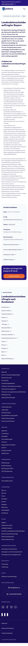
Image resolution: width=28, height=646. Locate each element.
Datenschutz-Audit (6, 377)
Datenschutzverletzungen (8, 397)
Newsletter (4, 499)
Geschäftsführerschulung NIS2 (9, 415)
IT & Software (5, 433)
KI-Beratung (4, 567)
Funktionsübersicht (6, 407)
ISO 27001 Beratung (6, 471)
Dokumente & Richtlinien (8, 421)
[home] (7, 9)
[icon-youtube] (15, 607)
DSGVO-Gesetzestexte (7, 536)
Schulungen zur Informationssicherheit (11, 552)
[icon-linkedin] (2, 607)
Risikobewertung (5, 394)
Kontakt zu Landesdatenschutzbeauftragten (13, 531)
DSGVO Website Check (7, 539)
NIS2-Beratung (5, 463)
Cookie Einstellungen (7, 633)
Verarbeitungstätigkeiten (8, 383)
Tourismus (4, 442)
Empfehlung (4, 513)
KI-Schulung (4, 564)
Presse (3, 496)
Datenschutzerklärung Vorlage (9, 534)
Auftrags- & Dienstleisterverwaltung (11, 386)
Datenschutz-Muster (6, 525)
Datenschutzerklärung (7, 628)
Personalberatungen (6, 439)
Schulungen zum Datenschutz (9, 549)
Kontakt (3, 501)
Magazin (3, 522)
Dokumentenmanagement (8, 389)
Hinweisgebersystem (7, 481)
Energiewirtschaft (6, 450)
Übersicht (4, 372)
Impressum (4, 623)
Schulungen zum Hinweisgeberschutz (11, 554)
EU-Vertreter (5, 380)
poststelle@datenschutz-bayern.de (12, 219)
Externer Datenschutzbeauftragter (10, 375)
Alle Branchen (5, 453)
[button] (24, 9)
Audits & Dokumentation (7, 418)
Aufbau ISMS (4, 410)
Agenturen (4, 430)
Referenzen (4, 507)
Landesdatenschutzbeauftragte (11, 16)
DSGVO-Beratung (6, 465)
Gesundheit (4, 436)
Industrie (3, 447)
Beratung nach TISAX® (7, 468)
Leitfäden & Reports (6, 528)
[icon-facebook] (7, 607)
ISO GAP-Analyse (6, 412)
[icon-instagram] (11, 607)
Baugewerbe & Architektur (8, 445)
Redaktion (4, 504)
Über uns (3, 490)
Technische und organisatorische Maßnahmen (13, 392)
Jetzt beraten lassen (14, 276)
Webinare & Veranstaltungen (9, 576)
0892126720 (12, 224)
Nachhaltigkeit (5, 510)
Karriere (3, 493)
